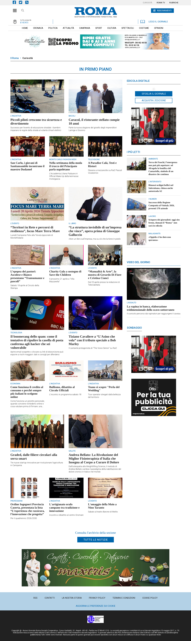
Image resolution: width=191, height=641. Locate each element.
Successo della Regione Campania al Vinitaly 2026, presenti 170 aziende (161, 205)
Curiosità (27, 58)
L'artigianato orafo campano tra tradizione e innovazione (64, 508)
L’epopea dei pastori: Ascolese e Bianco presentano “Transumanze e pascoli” (27, 276)
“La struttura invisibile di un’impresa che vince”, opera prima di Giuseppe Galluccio (95, 231)
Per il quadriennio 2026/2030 (23, 518)
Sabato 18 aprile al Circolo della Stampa (24, 286)
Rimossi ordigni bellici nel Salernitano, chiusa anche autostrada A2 (160, 188)
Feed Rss (28, 2)
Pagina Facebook (16, 2)
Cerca (22, 11)
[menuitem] (147, 2)
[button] (13, 9)
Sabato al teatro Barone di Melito (103, 512)
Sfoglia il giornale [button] (154, 93)
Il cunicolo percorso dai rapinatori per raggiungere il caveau (153, 314)
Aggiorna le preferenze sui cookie (95, 606)
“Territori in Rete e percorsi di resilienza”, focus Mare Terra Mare (35, 229)
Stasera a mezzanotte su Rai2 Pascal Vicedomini (105, 171)
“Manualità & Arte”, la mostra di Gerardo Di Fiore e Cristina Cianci (104, 275)
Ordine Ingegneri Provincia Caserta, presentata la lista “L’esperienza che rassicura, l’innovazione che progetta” (27, 509)
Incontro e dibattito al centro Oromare (66, 515)
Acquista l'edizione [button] (154, 100)
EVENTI (24, 22)
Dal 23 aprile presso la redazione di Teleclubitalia (104, 283)
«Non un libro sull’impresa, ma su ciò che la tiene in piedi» (95, 239)
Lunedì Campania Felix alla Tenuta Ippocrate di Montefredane (31, 236)
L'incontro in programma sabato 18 (65, 394)
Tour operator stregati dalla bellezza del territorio (104, 395)
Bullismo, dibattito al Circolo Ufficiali (62, 389)
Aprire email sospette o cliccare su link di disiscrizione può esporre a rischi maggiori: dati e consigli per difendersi (36, 353)
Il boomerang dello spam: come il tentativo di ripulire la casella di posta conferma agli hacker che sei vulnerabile (36, 342)
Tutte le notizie (95, 539)
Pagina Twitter (22, 2)
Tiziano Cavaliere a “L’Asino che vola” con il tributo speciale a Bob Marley (92, 340)
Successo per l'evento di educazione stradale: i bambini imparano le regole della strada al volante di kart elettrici (35, 129)
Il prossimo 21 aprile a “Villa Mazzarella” (61, 280)
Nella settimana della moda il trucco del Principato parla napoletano (65, 166)
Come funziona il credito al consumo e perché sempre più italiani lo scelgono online (26, 392)
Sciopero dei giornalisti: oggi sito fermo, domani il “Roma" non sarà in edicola (164, 223)
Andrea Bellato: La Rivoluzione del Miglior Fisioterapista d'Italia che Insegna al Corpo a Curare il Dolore (94, 458)
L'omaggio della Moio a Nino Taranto (102, 506)
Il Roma (14, 58)
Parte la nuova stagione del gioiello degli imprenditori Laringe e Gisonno (93, 129)
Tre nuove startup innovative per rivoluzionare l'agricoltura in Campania (36, 464)
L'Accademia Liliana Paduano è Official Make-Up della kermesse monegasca (63, 176)
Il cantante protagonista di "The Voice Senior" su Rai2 (93, 348)
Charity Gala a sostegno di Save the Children (65, 273)
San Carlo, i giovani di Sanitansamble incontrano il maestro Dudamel (27, 166)
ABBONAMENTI (164, 10)
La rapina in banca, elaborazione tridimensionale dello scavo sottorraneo (150, 308)
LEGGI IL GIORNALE (154, 21)
